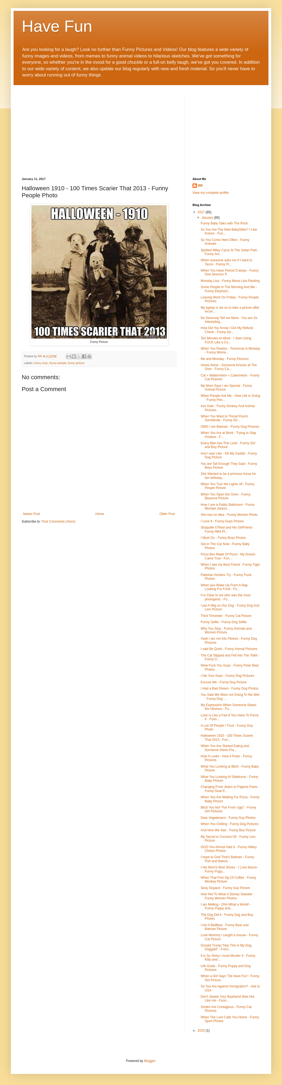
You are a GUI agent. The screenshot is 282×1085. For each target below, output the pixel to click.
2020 (202, 1030)
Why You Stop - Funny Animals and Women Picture (226, 630)
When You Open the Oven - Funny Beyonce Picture (225, 496)
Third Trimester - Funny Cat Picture (226, 616)
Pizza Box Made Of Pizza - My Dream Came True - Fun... (228, 556)
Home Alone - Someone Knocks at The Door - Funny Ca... (229, 367)
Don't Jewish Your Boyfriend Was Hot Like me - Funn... (227, 998)
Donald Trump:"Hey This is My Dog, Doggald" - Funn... (226, 947)
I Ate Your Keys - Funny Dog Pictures (227, 676)
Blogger (149, 1061)
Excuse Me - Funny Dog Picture (223, 682)
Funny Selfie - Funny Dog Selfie (223, 622)
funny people (57, 363)
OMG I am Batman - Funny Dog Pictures (230, 427)
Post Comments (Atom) (58, 521)
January (207, 218)
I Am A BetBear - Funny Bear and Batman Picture (225, 927)
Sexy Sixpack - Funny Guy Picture (225, 888)
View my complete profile (211, 193)
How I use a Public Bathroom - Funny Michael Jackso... (228, 506)
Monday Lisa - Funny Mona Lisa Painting (230, 281)
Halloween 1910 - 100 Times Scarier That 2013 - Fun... (227, 737)
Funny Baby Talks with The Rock (224, 223)
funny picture (76, 363)
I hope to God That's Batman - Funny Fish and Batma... (227, 859)
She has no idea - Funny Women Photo (229, 515)
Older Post (167, 514)
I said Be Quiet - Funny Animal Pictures (229, 649)
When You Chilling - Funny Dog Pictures (229, 824)
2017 (202, 212)
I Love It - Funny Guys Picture (222, 521)
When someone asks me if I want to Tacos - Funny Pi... (226, 262)
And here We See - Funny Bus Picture (228, 830)
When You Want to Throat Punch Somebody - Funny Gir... (224, 418)
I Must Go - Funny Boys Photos (223, 538)
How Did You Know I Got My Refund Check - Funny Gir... (227, 330)
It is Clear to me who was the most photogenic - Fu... (225, 597)
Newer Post (31, 514)
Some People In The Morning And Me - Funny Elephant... (229, 289)
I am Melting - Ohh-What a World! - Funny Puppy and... (226, 906)
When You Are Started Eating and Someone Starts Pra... (225, 748)
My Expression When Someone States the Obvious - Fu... (228, 707)
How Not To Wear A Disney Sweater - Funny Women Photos (227, 896)
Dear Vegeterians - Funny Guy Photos (228, 818)
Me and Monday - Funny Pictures (225, 359)
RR (200, 186)
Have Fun (57, 26)
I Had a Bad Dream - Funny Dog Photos (229, 688)
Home (99, 514)
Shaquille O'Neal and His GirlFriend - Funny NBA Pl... (227, 529)
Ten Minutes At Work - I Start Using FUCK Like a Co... (226, 340)
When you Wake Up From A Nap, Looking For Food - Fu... (224, 587)
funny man (41, 363)
